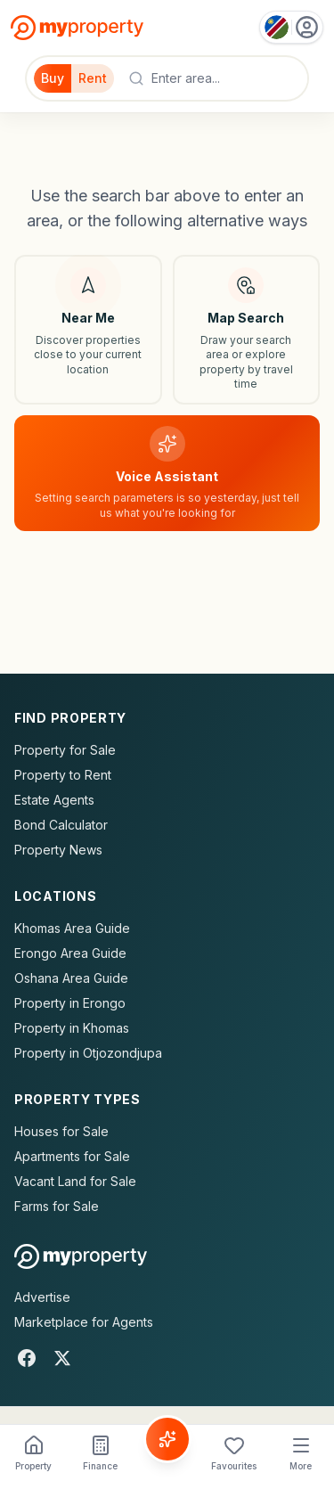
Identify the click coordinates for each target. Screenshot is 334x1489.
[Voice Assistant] (167, 1439)
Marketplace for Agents (83, 1321)
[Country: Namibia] (291, 27)
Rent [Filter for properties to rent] (92, 78)
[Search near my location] (88, 330)
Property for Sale (65, 749)
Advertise (42, 1297)
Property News (58, 849)
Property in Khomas (71, 1027)
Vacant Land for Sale (75, 1181)
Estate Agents (54, 799)
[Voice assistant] (167, 473)
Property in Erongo (70, 1002)
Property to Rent (62, 774)
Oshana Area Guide (71, 978)
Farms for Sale (56, 1206)
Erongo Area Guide (70, 953)
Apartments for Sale (72, 1156)
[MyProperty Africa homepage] (80, 1256)
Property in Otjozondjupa (88, 1052)
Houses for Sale (61, 1131)
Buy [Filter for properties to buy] (52, 78)
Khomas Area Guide (72, 928)
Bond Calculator (61, 824)
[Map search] (247, 330)
